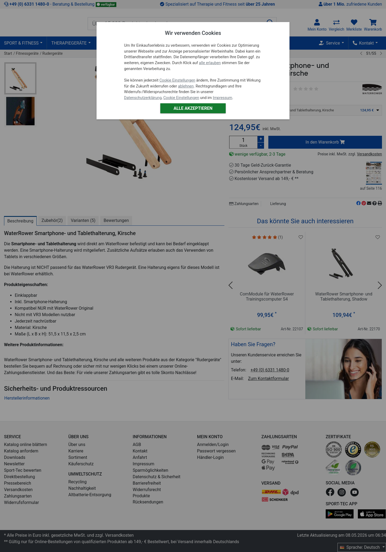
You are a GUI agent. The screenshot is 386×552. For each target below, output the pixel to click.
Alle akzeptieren (192, 108)
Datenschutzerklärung (143, 98)
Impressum (222, 98)
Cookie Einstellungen (177, 80)
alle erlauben (210, 63)
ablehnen (186, 86)
